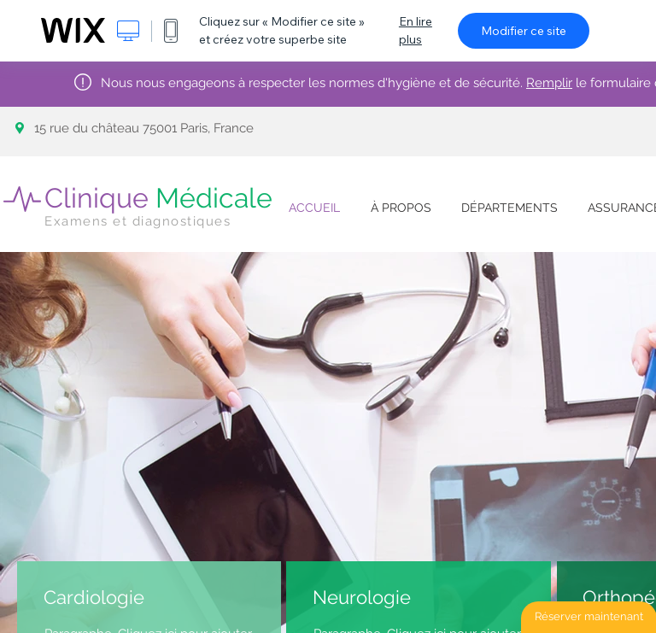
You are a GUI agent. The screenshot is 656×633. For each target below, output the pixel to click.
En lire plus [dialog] (415, 30)
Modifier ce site (523, 30)
